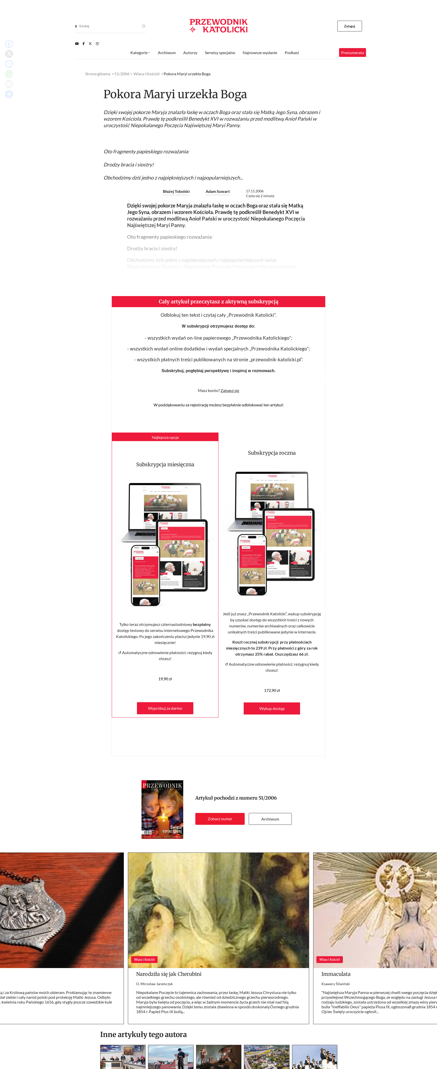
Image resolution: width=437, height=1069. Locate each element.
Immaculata (336, 974)
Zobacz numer (220, 818)
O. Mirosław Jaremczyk (154, 984)
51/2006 (268, 798)
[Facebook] (84, 44)
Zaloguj (349, 26)
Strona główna (97, 73)
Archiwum (270, 818)
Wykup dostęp (272, 708)
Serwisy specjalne (220, 52)
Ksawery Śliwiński (335, 984)
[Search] (76, 26)
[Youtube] (77, 44)
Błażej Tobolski (176, 191)
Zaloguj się (230, 390)
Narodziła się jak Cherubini (168, 974)
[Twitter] (90, 44)
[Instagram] (97, 44)
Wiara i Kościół (146, 73)
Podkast (292, 52)
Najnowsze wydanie (260, 52)
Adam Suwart (218, 191)
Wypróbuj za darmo (165, 708)
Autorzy (190, 52)
